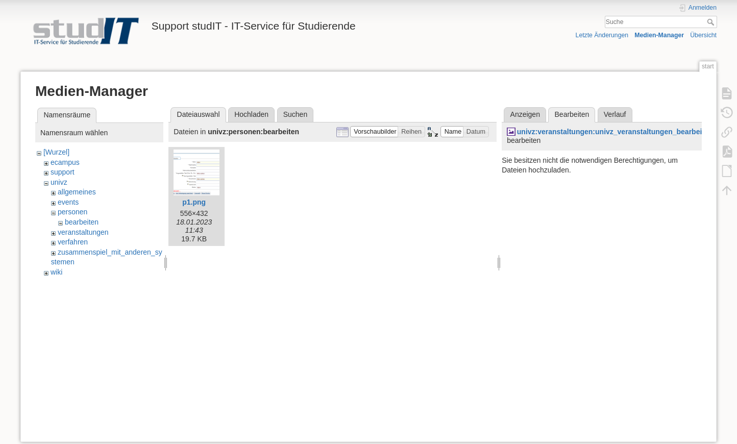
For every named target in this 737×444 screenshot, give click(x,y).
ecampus (65, 162)
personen (72, 212)
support (63, 172)
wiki (56, 272)
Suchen (295, 114)
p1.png (194, 202)
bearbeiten (82, 222)
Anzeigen (525, 114)
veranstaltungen (83, 232)
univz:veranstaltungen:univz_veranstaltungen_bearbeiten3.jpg (623, 132)
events (68, 202)
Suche (712, 22)
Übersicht (703, 35)
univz (59, 182)
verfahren (73, 242)
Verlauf (615, 114)
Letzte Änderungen (602, 35)
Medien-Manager (659, 35)
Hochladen (251, 114)
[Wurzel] (56, 152)
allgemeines (77, 192)
